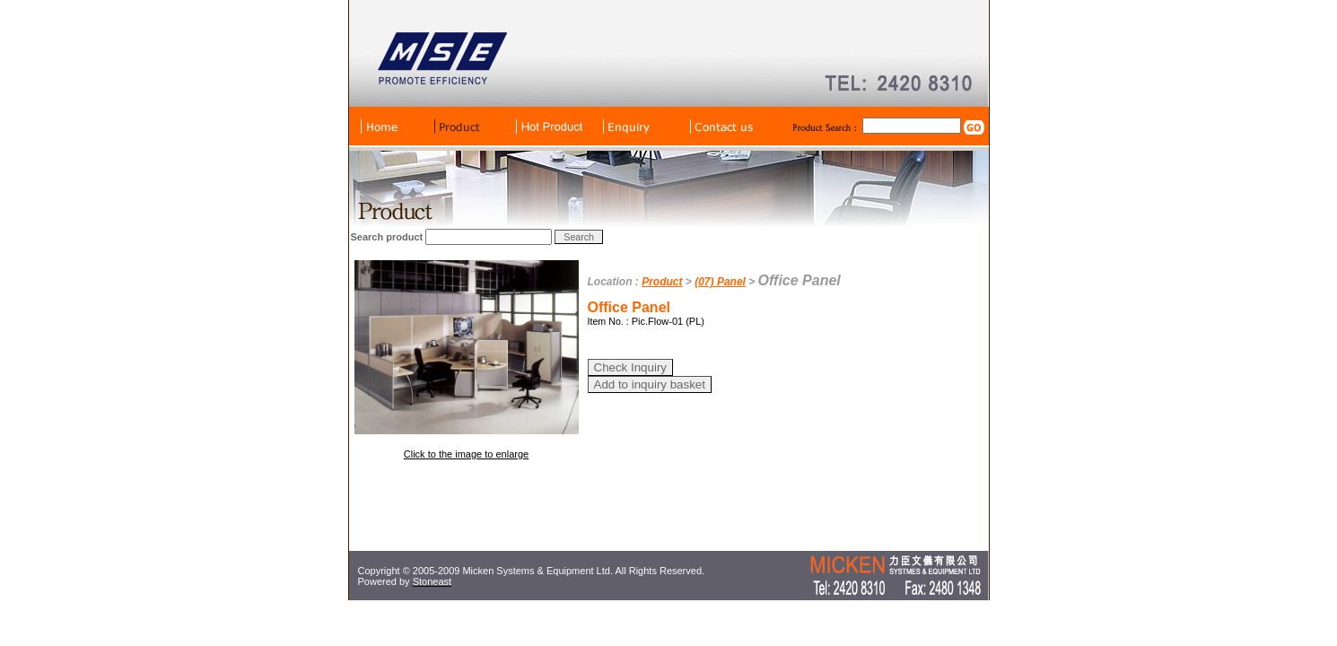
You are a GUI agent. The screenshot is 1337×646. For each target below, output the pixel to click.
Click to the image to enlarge (466, 454)
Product (662, 281)
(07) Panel (720, 281)
